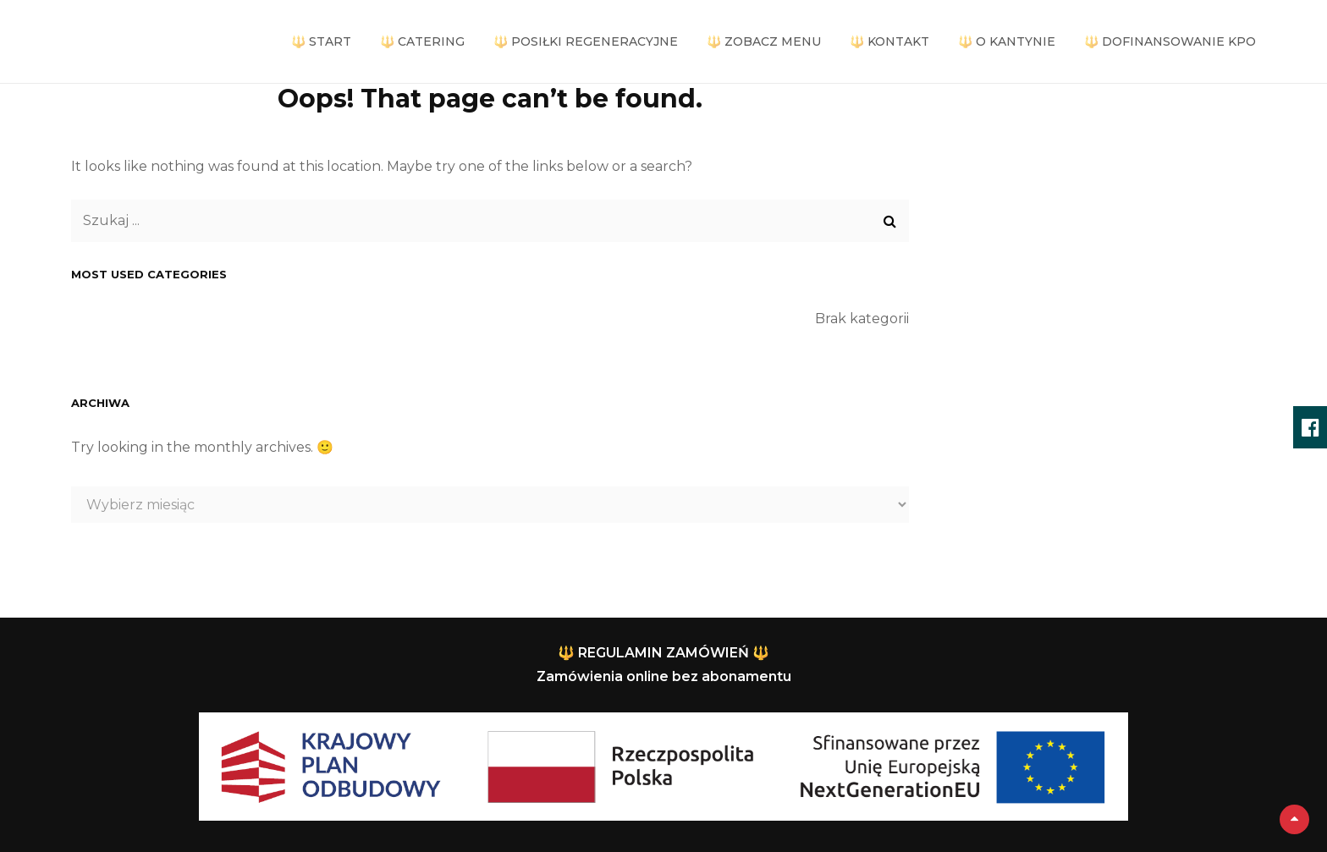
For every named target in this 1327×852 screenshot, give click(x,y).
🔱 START (321, 41)
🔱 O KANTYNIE (1006, 41)
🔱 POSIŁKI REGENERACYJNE (585, 41)
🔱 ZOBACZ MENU (764, 41)
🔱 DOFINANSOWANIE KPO (1170, 41)
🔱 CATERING (422, 41)
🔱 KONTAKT (889, 41)
